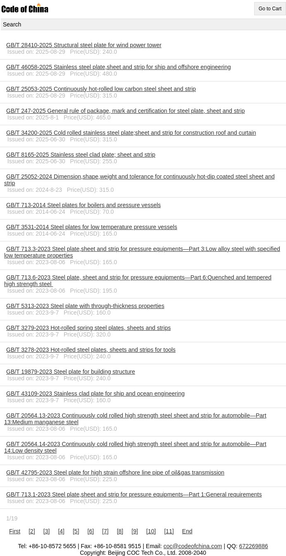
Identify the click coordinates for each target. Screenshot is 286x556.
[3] (46, 531)
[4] (61, 531)
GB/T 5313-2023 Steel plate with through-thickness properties (85, 306)
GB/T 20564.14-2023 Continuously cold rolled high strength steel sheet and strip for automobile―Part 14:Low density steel (135, 447)
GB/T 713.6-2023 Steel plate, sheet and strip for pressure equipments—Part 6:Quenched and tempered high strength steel (138, 280)
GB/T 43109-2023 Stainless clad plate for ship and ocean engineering (95, 393)
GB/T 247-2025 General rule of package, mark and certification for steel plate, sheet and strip (125, 110)
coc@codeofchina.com (193, 546)
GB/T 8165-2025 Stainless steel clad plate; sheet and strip (80, 154)
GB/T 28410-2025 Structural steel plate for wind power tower (84, 45)
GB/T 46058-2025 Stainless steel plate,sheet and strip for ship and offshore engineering (118, 67)
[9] (134, 531)
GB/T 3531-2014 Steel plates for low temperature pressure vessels (91, 227)
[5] (76, 531)
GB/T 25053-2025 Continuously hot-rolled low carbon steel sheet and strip (101, 89)
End (187, 531)
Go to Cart (270, 9)
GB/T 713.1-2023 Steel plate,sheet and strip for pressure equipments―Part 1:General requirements (134, 494)
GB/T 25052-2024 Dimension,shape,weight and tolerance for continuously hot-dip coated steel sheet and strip (139, 179)
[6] (91, 531)
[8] (120, 531)
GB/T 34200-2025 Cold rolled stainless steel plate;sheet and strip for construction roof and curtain (131, 132)
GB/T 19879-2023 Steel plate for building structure (70, 371)
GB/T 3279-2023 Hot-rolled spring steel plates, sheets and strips (88, 328)
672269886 (253, 546)
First (14, 531)
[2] (32, 531)
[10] (151, 531)
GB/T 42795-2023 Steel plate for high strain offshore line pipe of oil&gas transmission (115, 472)
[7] (105, 531)
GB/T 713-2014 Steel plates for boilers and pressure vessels (83, 205)
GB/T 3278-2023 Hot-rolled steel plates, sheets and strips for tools (91, 349)
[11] (169, 531)
